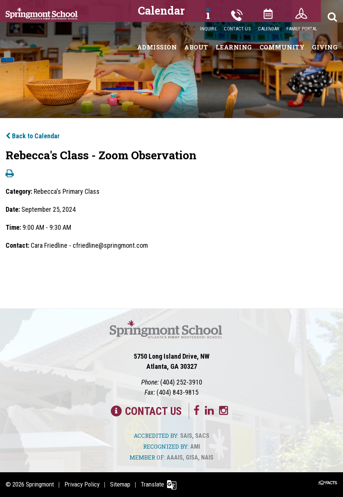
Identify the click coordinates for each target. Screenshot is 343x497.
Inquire (208, 28)
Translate (152, 484)
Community (282, 47)
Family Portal (301, 28)
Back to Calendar (33, 136)
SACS (202, 435)
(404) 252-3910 (181, 382)
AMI (195, 446)
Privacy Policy (82, 484)
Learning (234, 47)
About (196, 47)
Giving (324, 47)
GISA (192, 457)
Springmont (40, 484)
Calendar (269, 28)
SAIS (186, 435)
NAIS (207, 457)
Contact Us (237, 28)
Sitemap (120, 484)
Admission (157, 47)
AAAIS (175, 457)
